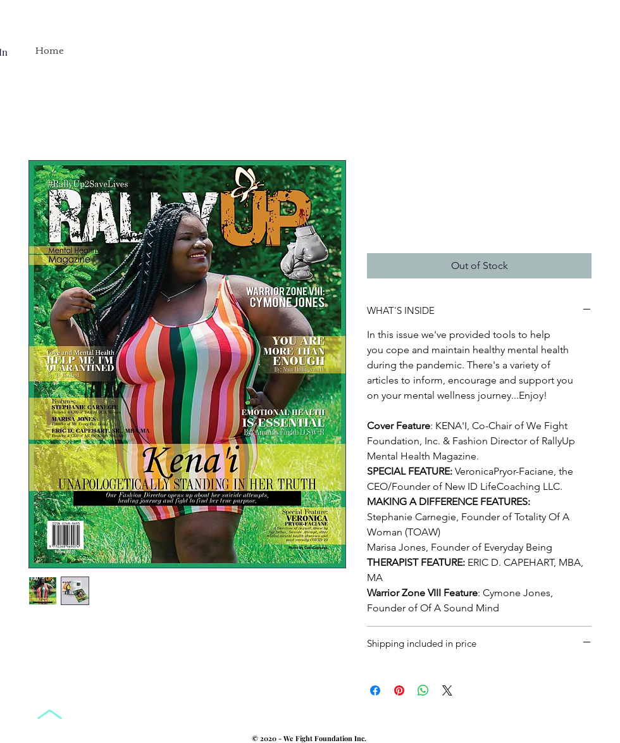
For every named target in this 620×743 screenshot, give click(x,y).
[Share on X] (447, 690)
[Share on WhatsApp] (423, 690)
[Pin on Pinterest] (399, 690)
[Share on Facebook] (375, 690)
